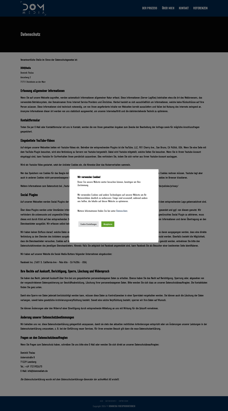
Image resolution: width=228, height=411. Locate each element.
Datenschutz (121, 210)
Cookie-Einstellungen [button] (89, 224)
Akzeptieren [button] (107, 224)
